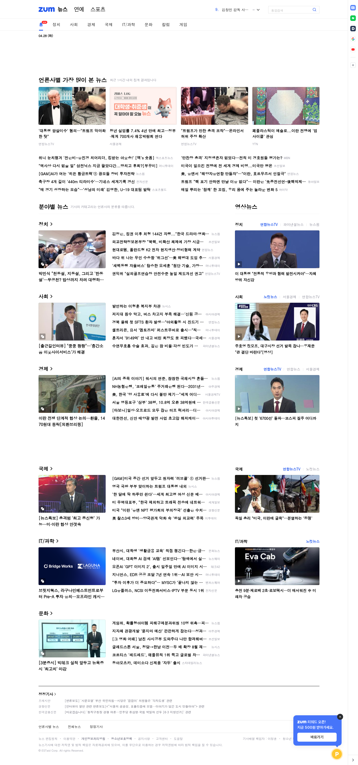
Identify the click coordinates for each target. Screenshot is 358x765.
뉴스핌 (314, 224)
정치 (56, 24)
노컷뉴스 (270, 296)
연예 (79, 9)
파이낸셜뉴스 (293, 224)
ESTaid (46, 750)
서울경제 (116, 144)
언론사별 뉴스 (49, 726)
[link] (353, 7)
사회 (74, 24)
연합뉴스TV (46, 144)
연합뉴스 (293, 369)
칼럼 (166, 24)
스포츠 (97, 9)
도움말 (178, 738)
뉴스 (63, 9)
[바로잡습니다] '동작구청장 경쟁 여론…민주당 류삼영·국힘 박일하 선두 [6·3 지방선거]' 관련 (128, 712)
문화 (148, 24)
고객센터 (162, 738)
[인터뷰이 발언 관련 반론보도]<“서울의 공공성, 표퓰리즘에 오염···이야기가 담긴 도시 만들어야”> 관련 (135, 706)
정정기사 (46, 694)
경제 (91, 24)
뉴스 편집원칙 (48, 738)
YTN (255, 144)
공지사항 (144, 738)
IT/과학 (128, 24)
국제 (109, 24)
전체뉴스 (74, 726)
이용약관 (69, 738)
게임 (183, 24)
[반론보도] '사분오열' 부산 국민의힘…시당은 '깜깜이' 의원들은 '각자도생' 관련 (118, 700)
